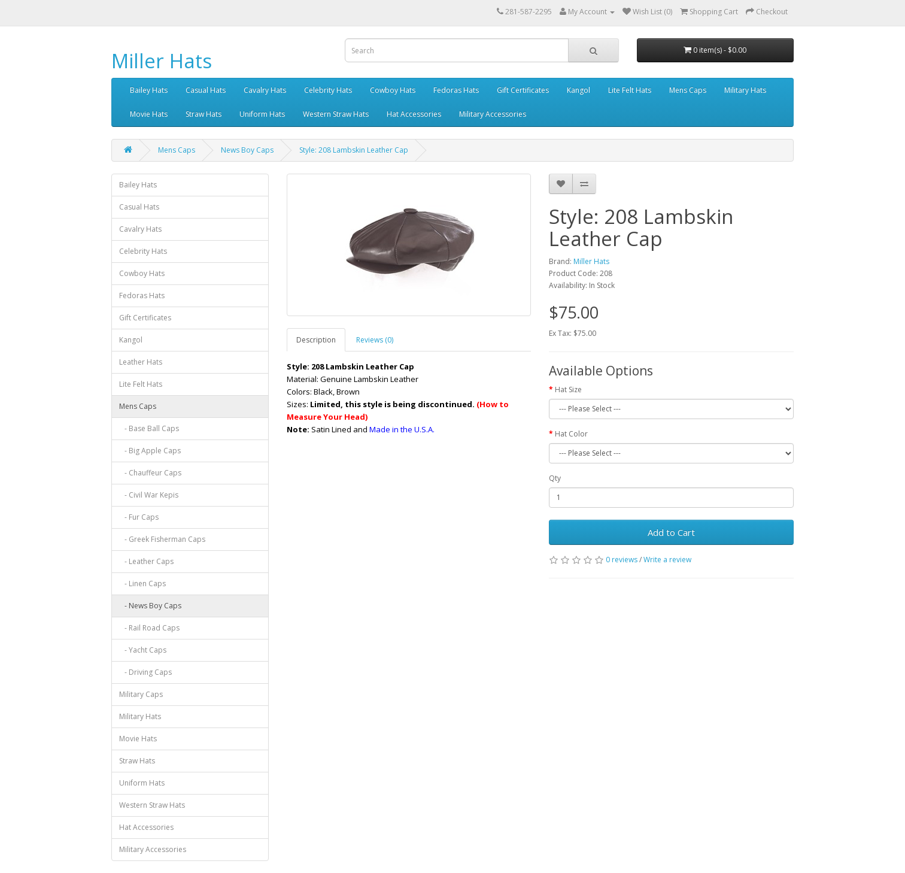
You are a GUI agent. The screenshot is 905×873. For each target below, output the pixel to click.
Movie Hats (149, 114)
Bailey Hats (149, 90)
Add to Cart (671, 532)
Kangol (578, 90)
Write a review (667, 559)
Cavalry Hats (265, 90)
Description (316, 340)
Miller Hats (161, 60)
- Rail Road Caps (149, 628)
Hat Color (571, 434)
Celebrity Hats (328, 90)
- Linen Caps (142, 583)
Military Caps (141, 694)
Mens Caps (687, 90)
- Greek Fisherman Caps (162, 539)
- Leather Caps (146, 561)
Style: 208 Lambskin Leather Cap (353, 150)
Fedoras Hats (456, 90)
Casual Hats (206, 90)
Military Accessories (492, 114)
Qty (555, 478)
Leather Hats (140, 362)
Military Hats (745, 90)
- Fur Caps (139, 517)
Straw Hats (203, 114)
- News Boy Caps (150, 606)
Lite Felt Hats (629, 90)
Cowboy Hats (392, 90)
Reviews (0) (374, 340)
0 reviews (621, 559)
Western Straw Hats (336, 114)
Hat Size (568, 389)
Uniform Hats (262, 114)
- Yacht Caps (142, 650)
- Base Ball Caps (149, 428)
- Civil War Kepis (148, 495)
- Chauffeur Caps (150, 473)
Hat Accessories (414, 114)
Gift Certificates (523, 90)
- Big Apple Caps (150, 450)
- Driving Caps (145, 672)
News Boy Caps (247, 150)
